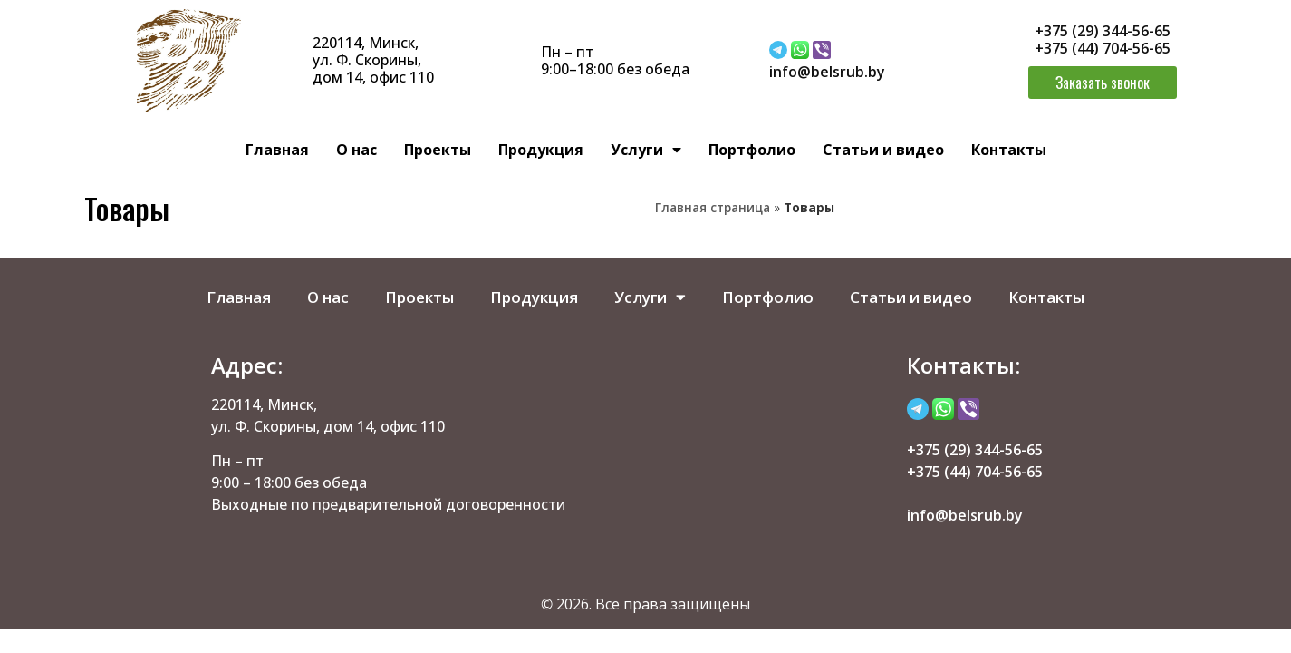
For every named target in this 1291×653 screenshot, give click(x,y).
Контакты (1008, 150)
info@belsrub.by (827, 72)
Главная (277, 150)
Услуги (646, 149)
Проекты (437, 150)
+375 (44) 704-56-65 (1103, 48)
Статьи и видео (883, 150)
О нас (356, 150)
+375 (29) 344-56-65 (1103, 31)
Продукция (540, 150)
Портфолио (751, 150)
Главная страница (712, 207)
